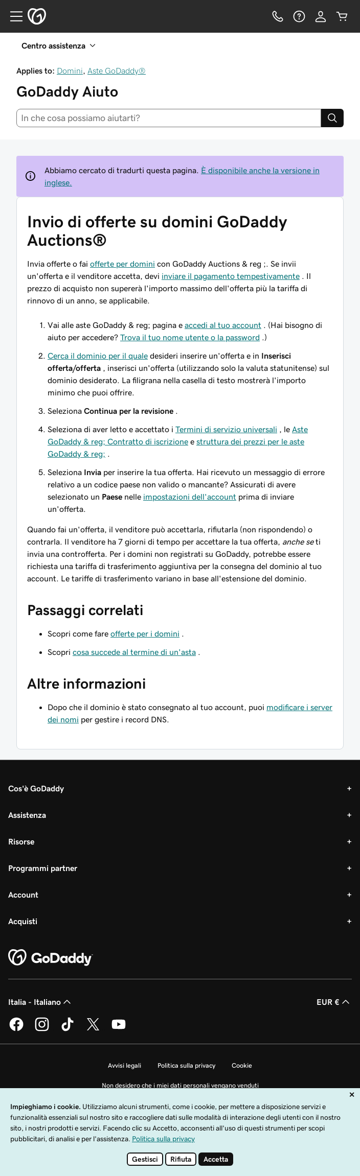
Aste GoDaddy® (116, 70)
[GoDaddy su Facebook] (16, 1029)
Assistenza (27, 815)
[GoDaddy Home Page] (50, 958)
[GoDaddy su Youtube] (118, 1029)
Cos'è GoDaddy (36, 788)
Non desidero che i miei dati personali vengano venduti (180, 1085)
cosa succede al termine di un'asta (134, 652)
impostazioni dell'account (189, 496)
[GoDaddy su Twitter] (93, 1029)
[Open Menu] (12, 16)
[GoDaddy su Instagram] (42, 1029)
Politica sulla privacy (186, 1065)
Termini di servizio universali (226, 429)
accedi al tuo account (223, 325)
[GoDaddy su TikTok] (67, 1029)
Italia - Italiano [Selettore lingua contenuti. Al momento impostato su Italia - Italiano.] (40, 1002)
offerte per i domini (144, 633)
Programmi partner (42, 868)
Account (23, 894)
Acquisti (22, 921)
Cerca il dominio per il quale (98, 355)
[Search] (332, 118)
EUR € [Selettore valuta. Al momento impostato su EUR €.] (334, 1002)
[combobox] (169, 118)
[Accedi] (320, 16)
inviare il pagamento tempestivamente (231, 276)
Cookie (242, 1065)
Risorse (21, 841)
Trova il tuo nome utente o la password (190, 337)
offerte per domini (122, 264)
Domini (70, 70)
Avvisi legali (124, 1065)
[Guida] (299, 16)
